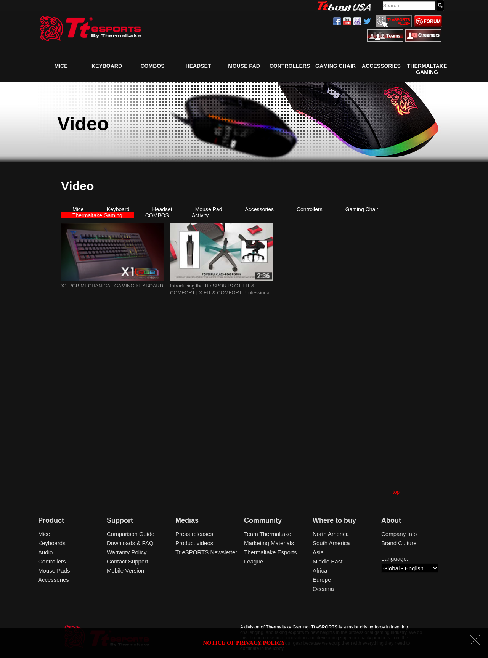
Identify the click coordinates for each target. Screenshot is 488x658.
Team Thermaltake (267, 534)
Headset (198, 66)
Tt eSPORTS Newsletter (206, 552)
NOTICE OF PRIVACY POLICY (244, 643)
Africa (320, 570)
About (391, 520)
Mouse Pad (244, 66)
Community (263, 520)
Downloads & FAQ (130, 543)
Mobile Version (125, 570)
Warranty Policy (126, 552)
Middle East (327, 561)
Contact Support (127, 561)
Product (51, 520)
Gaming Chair (335, 66)
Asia (318, 552)
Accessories (381, 66)
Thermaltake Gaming (427, 69)
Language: (394, 558)
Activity (200, 215)
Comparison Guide (130, 534)
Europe (322, 579)
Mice (61, 66)
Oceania (323, 589)
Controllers (290, 66)
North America (331, 534)
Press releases (194, 534)
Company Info (399, 534)
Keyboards (52, 543)
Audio (45, 552)
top (396, 492)
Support (120, 520)
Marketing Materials (269, 543)
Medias (187, 520)
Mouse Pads (54, 570)
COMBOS (153, 66)
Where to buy (334, 520)
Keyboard (107, 66)
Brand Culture (399, 543)
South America (331, 543)
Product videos (194, 543)
